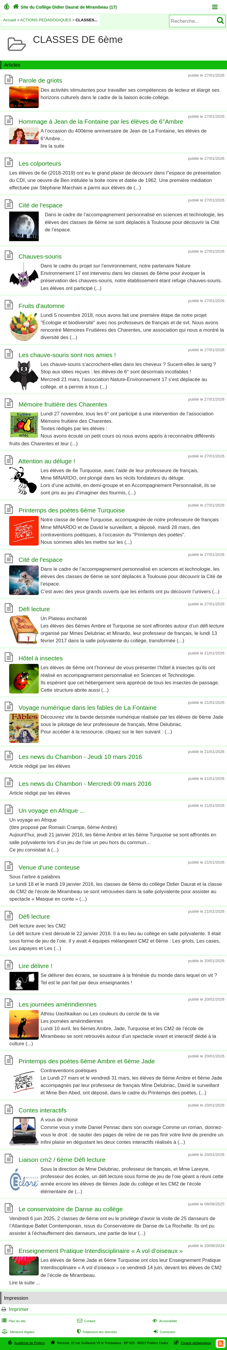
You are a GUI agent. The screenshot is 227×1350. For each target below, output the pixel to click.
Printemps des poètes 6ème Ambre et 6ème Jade (87, 1061)
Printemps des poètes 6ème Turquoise (72, 510)
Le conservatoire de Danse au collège (71, 1209)
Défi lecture (34, 609)
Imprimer (18, 1309)
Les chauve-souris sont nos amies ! (67, 354)
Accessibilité (164, 1321)
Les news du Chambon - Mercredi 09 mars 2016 (85, 783)
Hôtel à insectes (41, 658)
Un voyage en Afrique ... (52, 810)
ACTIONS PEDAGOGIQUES (45, 20)
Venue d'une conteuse (49, 867)
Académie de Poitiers (29, 1343)
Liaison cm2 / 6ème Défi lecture (62, 1159)
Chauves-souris (40, 256)
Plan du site (13, 1321)
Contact (85, 1321)
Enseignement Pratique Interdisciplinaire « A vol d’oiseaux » (101, 1250)
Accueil (9, 20)
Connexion (164, 1332)
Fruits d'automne (42, 305)
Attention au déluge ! (46, 461)
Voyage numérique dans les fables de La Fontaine (88, 707)
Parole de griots (40, 80)
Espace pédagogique (196, 1343)
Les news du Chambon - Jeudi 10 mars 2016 (80, 756)
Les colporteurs (40, 163)
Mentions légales (17, 1332)
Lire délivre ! (35, 965)
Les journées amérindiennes (58, 1004)
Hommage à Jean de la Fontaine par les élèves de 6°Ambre (101, 121)
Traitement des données (96, 1332)
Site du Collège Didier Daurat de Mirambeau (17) (64, 7)
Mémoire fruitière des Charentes (63, 404)
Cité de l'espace (41, 205)
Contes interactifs (43, 1110)
